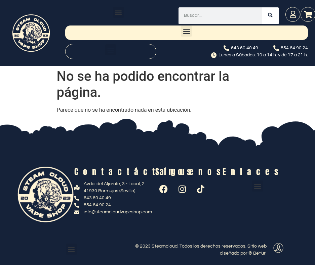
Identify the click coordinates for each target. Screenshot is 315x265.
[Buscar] (270, 15)
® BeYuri (257, 253)
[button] (118, 12)
